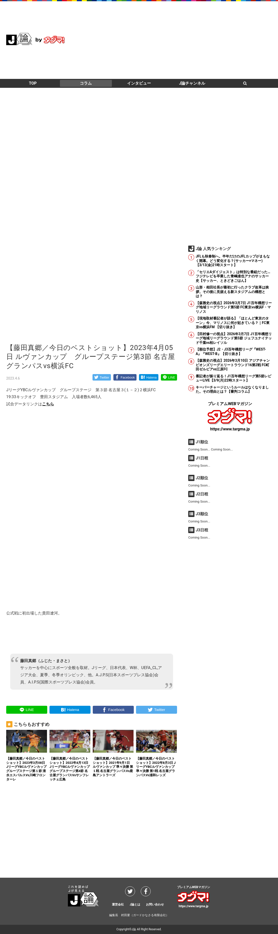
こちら (48, 404)
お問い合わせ (155, 904)
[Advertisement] (181, 39)
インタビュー (139, 83)
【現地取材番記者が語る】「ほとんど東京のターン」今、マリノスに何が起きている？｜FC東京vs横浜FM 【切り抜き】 (233, 322)
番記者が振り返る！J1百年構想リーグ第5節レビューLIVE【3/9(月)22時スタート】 (233, 378)
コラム (86, 83)
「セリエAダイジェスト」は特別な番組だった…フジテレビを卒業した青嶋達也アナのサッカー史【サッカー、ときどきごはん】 (233, 276)
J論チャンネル (192, 83)
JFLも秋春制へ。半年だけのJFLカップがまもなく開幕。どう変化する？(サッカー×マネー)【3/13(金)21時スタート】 (233, 260)
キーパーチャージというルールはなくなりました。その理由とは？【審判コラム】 (232, 389)
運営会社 (118, 904)
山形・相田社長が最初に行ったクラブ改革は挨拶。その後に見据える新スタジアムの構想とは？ (232, 291)
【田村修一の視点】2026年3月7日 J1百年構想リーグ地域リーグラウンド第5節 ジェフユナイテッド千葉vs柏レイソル (234, 338)
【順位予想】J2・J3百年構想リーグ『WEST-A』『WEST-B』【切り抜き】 (231, 351)
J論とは (135, 904)
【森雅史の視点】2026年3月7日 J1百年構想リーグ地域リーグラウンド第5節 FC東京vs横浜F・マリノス (234, 307)
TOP (33, 83)
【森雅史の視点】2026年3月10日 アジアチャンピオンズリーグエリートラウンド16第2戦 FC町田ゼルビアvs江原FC (233, 364)
